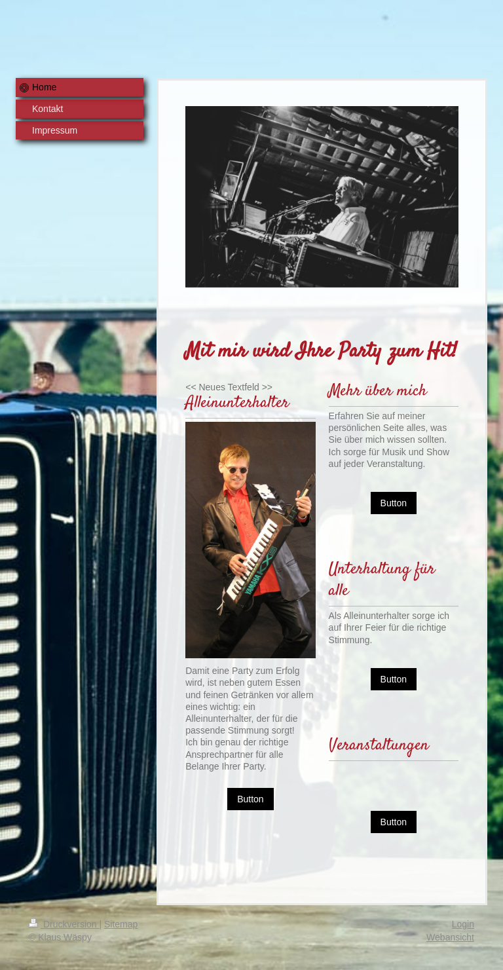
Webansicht (450, 937)
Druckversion (64, 924)
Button (250, 799)
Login (463, 924)
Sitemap (121, 924)
